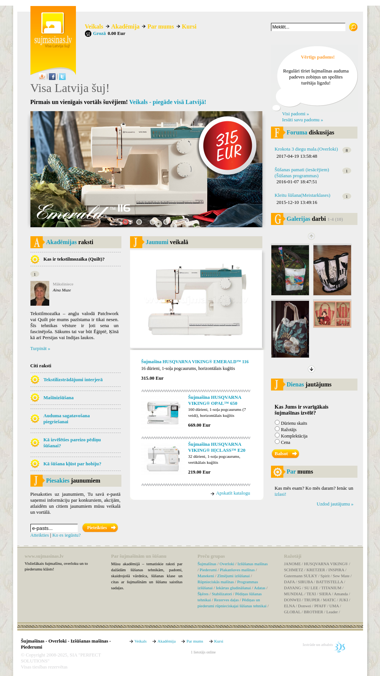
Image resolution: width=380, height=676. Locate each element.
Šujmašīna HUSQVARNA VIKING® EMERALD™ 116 (195, 361)
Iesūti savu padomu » (302, 119)
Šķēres (203, 594)
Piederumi (208, 569)
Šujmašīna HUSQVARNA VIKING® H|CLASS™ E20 (216, 447)
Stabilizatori (222, 594)
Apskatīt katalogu (233, 493)
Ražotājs (289, 429)
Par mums (160, 26)
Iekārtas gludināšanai (233, 587)
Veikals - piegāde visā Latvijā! (167, 102)
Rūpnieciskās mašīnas (216, 581)
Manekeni (206, 575)
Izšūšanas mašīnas (253, 563)
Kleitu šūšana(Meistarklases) (302, 195)
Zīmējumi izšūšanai (233, 575)
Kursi (189, 26)
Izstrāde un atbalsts (318, 645)
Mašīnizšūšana (59, 397)
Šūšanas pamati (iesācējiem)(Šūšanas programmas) (302, 172)
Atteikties (39, 535)
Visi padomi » (295, 113)
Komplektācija (294, 436)
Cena (286, 442)
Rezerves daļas (226, 600)
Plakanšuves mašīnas (237, 569)
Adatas (260, 587)
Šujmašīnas (207, 563)
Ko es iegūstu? (66, 535)
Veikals (94, 26)
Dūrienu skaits (294, 423)
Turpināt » (40, 348)
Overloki (227, 563)
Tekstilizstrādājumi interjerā (73, 379)
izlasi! (280, 494)
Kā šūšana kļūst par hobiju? (72, 463)
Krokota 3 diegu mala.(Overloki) (306, 149)
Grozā (99, 33)
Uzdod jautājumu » (334, 504)
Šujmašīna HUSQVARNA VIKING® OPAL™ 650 (214, 400)
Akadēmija (125, 26)
